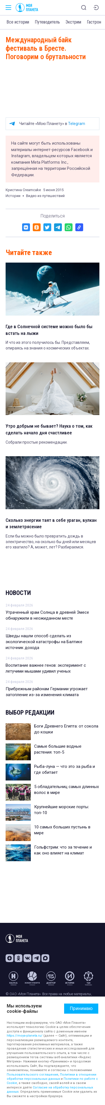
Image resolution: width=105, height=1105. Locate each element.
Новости (18, 592)
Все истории (17, 22)
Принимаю (81, 1008)
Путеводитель (47, 22)
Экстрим (73, 22)
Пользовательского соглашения (32, 1074)
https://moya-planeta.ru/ (25, 1035)
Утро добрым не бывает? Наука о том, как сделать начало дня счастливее (49, 429)
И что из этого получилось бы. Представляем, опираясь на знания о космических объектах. (48, 345)
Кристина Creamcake (23, 190)
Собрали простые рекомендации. (36, 442)
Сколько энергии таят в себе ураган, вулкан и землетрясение (51, 523)
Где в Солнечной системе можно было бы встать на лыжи (49, 330)
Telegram (76, 123)
